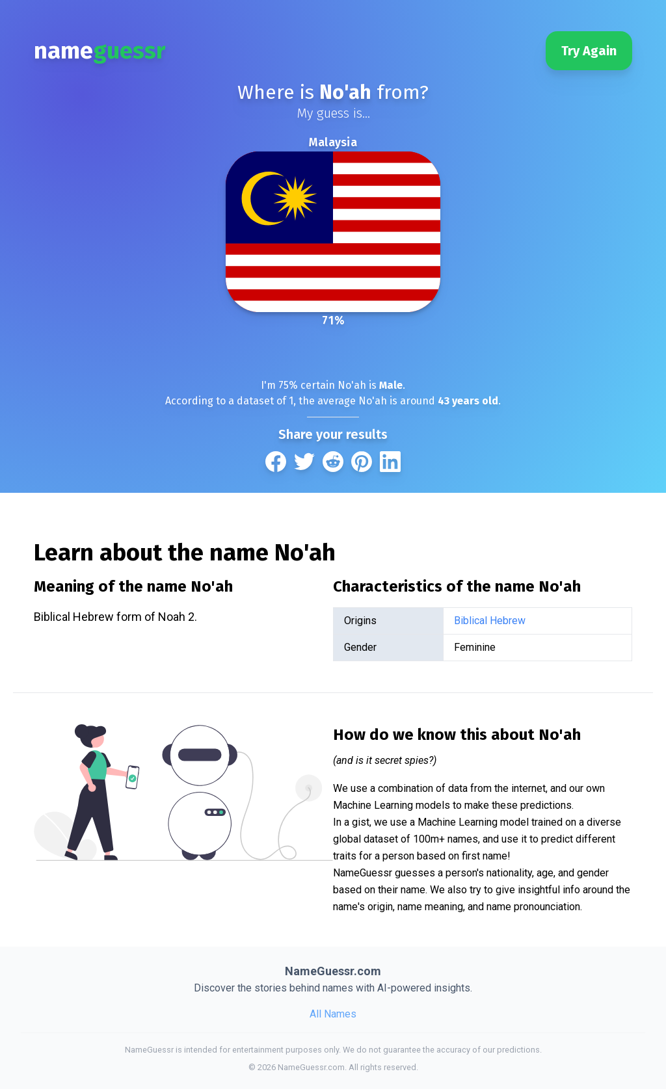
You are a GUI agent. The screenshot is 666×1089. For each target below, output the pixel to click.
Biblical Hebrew (490, 620)
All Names (333, 1014)
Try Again (589, 51)
